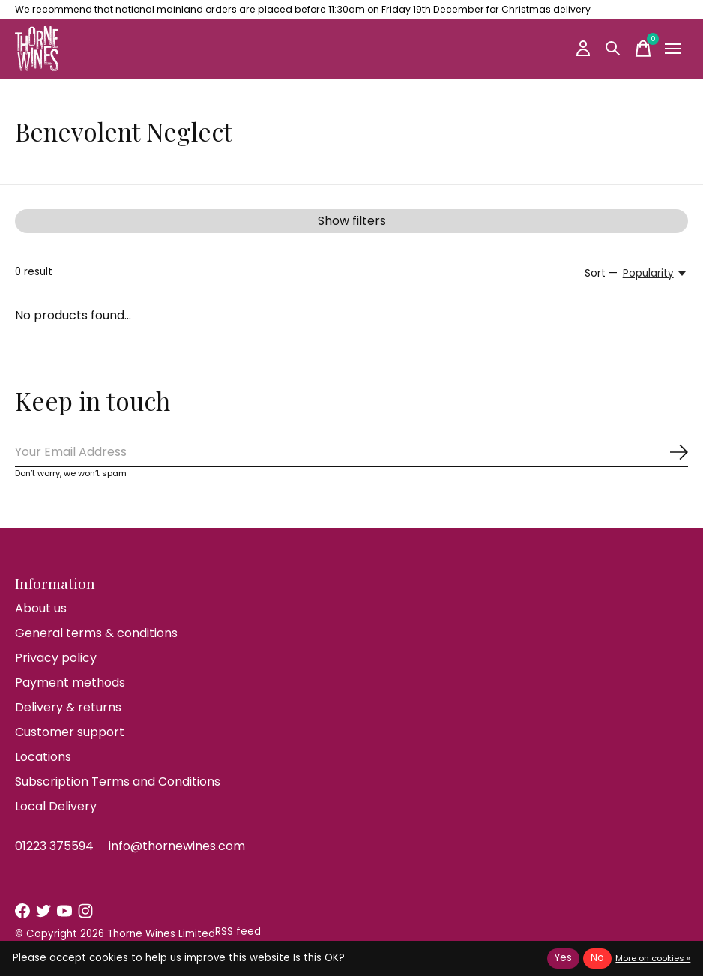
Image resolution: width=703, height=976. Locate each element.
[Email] (351, 452)
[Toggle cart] (643, 49)
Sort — (601, 273)
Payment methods (70, 682)
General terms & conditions (96, 633)
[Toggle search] (613, 49)
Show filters (352, 220)
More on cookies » (652, 958)
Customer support (69, 732)
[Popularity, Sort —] (655, 273)
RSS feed (238, 931)
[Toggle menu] (673, 49)
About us (41, 608)
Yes (563, 958)
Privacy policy (56, 657)
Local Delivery (56, 806)
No (597, 958)
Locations (43, 756)
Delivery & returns (68, 707)
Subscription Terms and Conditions (117, 781)
